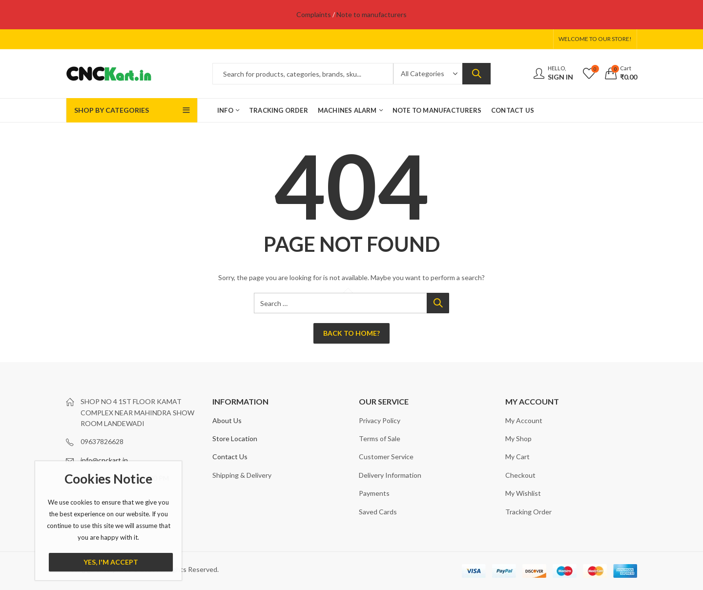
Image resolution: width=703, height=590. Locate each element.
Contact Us (230, 456)
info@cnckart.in (104, 460)
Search (476, 73)
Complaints (313, 14)
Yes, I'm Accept (110, 562)
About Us (227, 420)
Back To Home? (351, 333)
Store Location (234, 438)
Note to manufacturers (371, 14)
